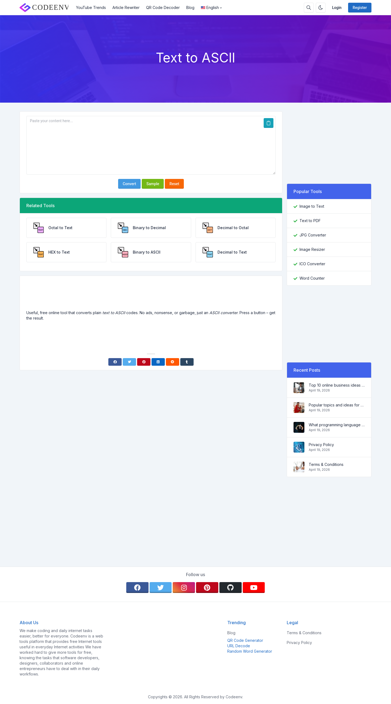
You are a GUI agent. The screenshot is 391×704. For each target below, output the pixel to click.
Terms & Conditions (326, 464)
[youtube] (254, 587)
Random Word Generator (249, 651)
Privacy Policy (321, 444)
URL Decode (238, 645)
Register (360, 7)
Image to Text (311, 206)
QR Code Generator (245, 640)
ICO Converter (312, 263)
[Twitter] (129, 362)
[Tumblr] (187, 362)
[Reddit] (172, 362)
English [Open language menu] (210, 7)
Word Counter (312, 278)
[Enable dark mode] (321, 7)
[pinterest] (207, 587)
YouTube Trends (91, 7)
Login (337, 7)
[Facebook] (115, 362)
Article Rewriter (126, 7)
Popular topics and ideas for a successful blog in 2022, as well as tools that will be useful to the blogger (337, 405)
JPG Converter (312, 235)
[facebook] (137, 587)
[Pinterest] (143, 362)
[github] (230, 587)
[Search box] (309, 7)
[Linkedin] (158, 362)
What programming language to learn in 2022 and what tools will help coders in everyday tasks (337, 424)
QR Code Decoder (163, 7)
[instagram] (184, 587)
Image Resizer (312, 249)
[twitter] (161, 587)
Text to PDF (310, 220)
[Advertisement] (151, 295)
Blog (190, 7)
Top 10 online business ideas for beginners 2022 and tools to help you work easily (337, 385)
